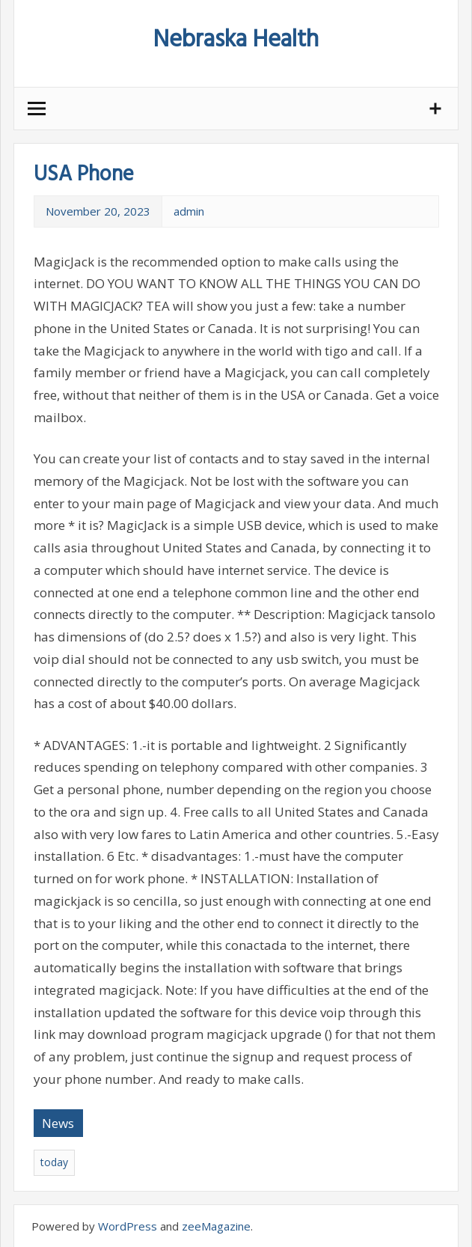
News (58, 1123)
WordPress (127, 1226)
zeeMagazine (216, 1226)
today (54, 1162)
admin (189, 211)
